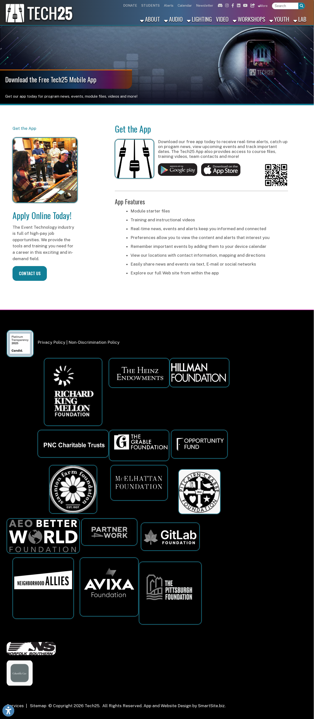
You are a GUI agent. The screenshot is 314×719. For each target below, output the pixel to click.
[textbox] (285, 6)
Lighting (199, 19)
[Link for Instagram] (226, 5)
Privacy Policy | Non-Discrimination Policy (78, 342)
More (263, 5)
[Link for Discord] (219, 5)
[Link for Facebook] (232, 5)
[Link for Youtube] (245, 5)
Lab (299, 19)
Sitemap (38, 705)
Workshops (249, 19)
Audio (173, 19)
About (150, 19)
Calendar (185, 5)
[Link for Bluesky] (252, 5)
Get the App (24, 128)
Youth (279, 19)
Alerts (168, 5)
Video (222, 19)
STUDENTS (150, 5)
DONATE (130, 5)
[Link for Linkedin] (238, 5)
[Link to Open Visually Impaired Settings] (8, 711)
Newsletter (204, 5)
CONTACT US (30, 273)
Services (15, 705)
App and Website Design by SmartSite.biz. (185, 705)
